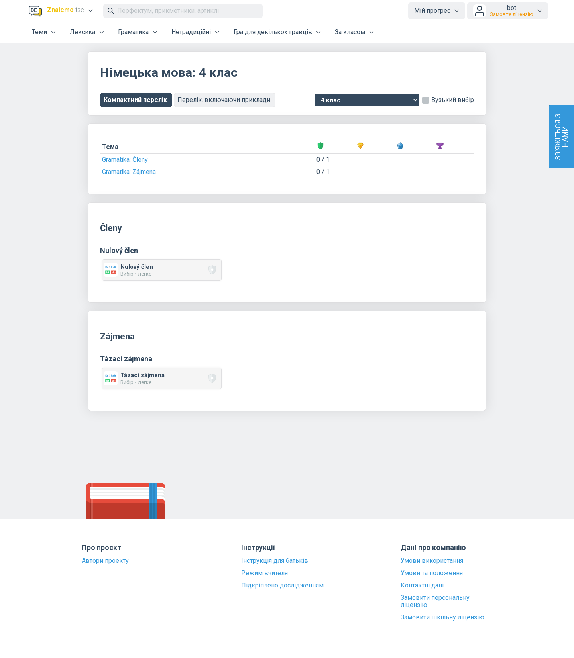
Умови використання (432, 560)
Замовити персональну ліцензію (435, 601)
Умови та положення (432, 573)
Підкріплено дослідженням (282, 585)
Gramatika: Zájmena (129, 172)
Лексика (82, 32)
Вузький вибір (452, 100)
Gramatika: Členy (125, 159)
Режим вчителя (264, 573)
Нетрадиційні (191, 32)
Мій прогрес (432, 10)
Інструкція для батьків (274, 560)
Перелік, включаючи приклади (224, 100)
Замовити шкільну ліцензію (442, 617)
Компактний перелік (136, 100)
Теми (39, 32)
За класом (350, 32)
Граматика (133, 32)
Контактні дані (422, 585)
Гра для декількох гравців (273, 32)
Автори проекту (105, 560)
